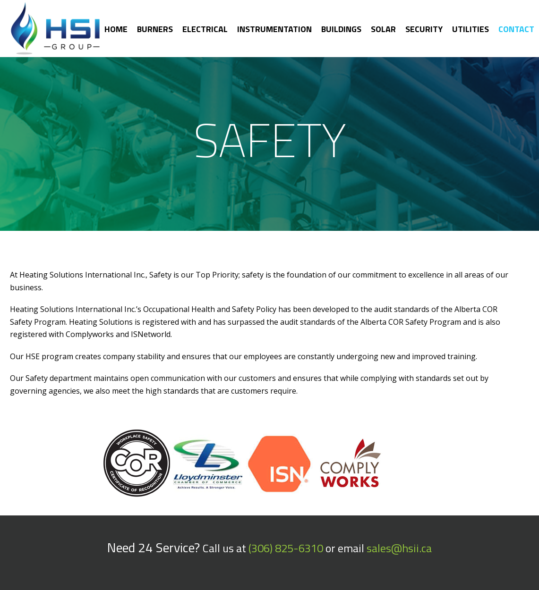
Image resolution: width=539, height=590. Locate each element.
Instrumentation (274, 29)
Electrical (205, 29)
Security (424, 29)
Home (116, 29)
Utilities (470, 29)
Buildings (341, 29)
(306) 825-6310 (285, 547)
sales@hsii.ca (399, 547)
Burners (155, 29)
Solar (383, 29)
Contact (516, 29)
